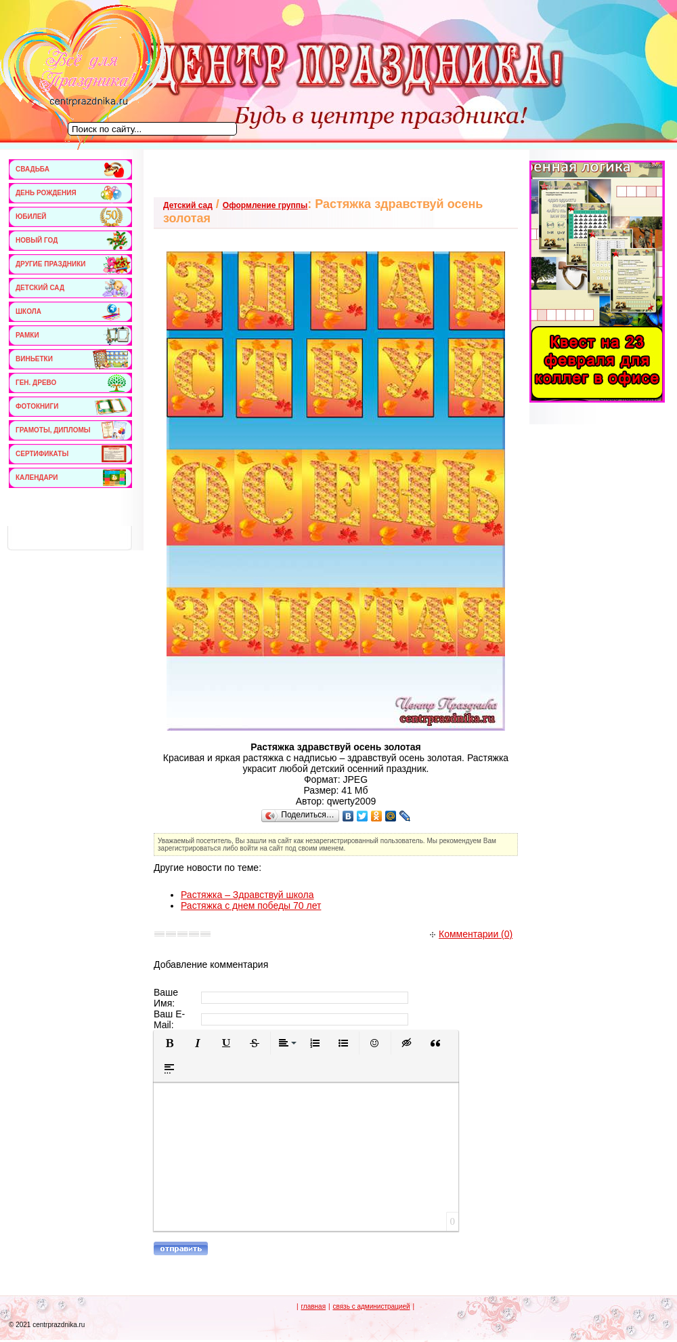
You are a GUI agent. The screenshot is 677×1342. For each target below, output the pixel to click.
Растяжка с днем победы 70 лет (251, 905)
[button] (169, 1043)
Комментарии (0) (471, 934)
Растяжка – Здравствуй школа (247, 894)
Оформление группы (265, 205)
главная (313, 1306)
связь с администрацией (371, 1306)
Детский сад (188, 205)
